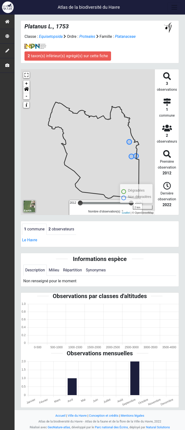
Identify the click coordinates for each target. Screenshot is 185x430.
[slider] (80, 203)
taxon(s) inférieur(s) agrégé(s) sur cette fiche (68, 56)
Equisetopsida (51, 36)
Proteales (87, 36)
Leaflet (126, 212)
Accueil (60, 415)
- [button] (26, 96)
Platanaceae (125, 36)
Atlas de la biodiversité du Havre (89, 7)
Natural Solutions (158, 427)
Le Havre (29, 240)
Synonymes (96, 270)
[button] (26, 90)
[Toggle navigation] (174, 7)
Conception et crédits (103, 415)
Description (35, 270)
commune (34, 229)
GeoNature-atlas (59, 427)
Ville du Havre (77, 415)
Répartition (72, 270)
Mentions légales (132, 415)
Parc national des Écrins (111, 427)
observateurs (61, 229)
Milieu (54, 270)
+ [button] (26, 84)
